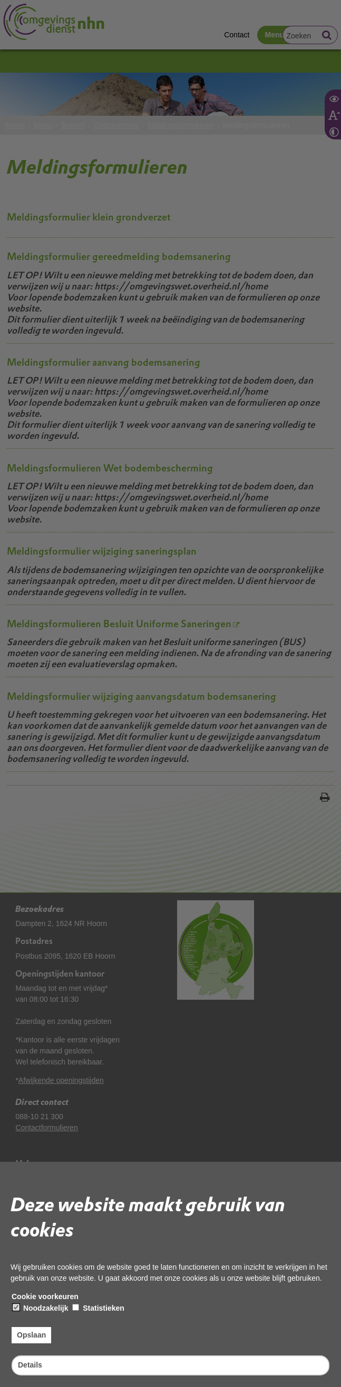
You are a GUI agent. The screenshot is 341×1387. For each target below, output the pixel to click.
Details (30, 1365)
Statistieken (98, 1308)
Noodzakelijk (40, 1308)
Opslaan (31, 1335)
